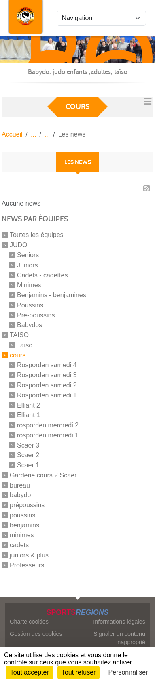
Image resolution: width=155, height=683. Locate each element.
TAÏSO (19, 335)
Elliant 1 (28, 415)
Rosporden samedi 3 (47, 375)
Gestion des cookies (36, 633)
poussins (22, 515)
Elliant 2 (28, 404)
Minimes (29, 285)
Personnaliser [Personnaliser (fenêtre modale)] (128, 672)
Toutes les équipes (37, 234)
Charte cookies (29, 621)
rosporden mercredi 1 (48, 435)
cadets (19, 545)
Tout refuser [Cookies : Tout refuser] (79, 672)
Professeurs (27, 565)
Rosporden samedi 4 (47, 364)
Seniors (28, 255)
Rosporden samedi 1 (47, 395)
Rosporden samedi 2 (47, 385)
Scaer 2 (28, 455)
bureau (20, 484)
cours (17, 354)
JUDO (19, 245)
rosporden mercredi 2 (48, 425)
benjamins (24, 524)
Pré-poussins (36, 314)
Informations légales (119, 621)
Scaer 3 (28, 444)
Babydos (29, 325)
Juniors (27, 265)
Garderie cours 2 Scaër (43, 475)
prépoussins (27, 505)
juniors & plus (29, 555)
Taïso (24, 345)
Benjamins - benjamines (51, 295)
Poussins (30, 305)
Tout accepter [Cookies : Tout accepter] (29, 672)
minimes (22, 535)
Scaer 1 (28, 465)
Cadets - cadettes (42, 274)
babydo (20, 495)
